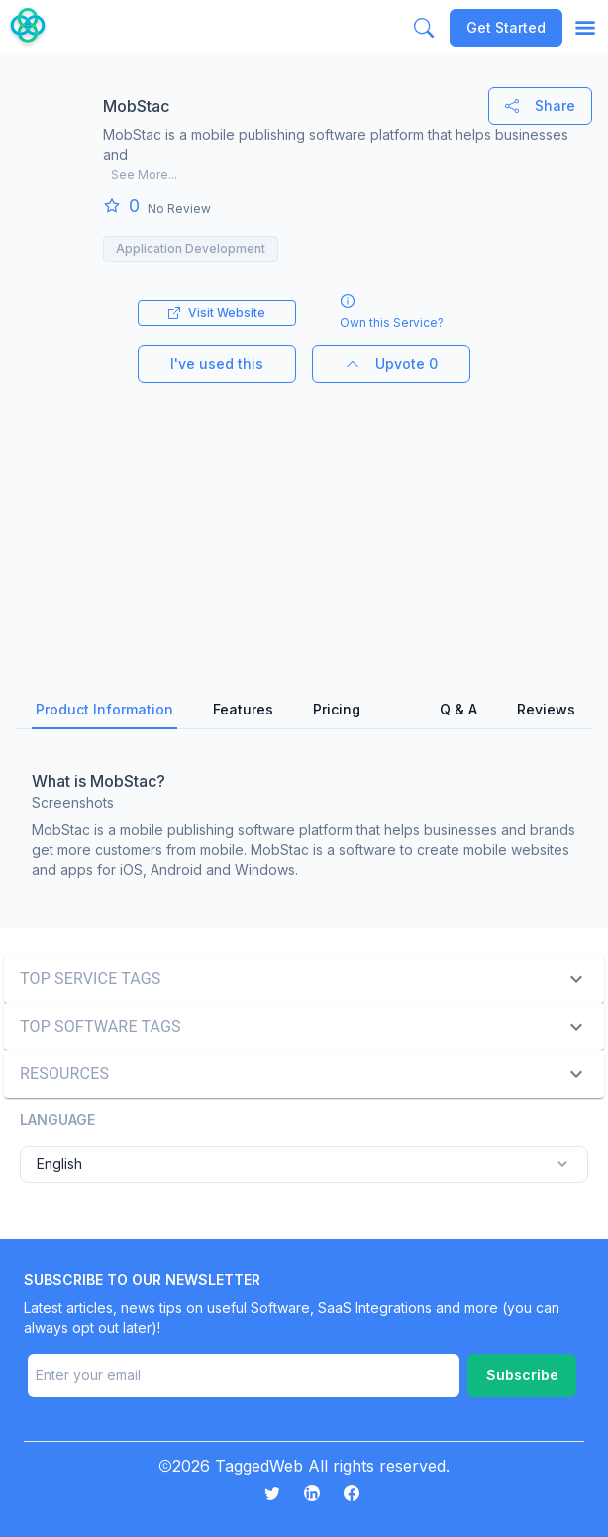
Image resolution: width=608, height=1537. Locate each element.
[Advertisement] (304, 521)
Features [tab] (243, 709)
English (304, 1164)
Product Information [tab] (104, 709)
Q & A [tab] (458, 709)
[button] (304, 979)
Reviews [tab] (546, 709)
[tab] (400, 710)
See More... (144, 174)
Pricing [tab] (336, 709)
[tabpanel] (304, 820)
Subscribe (522, 1375)
